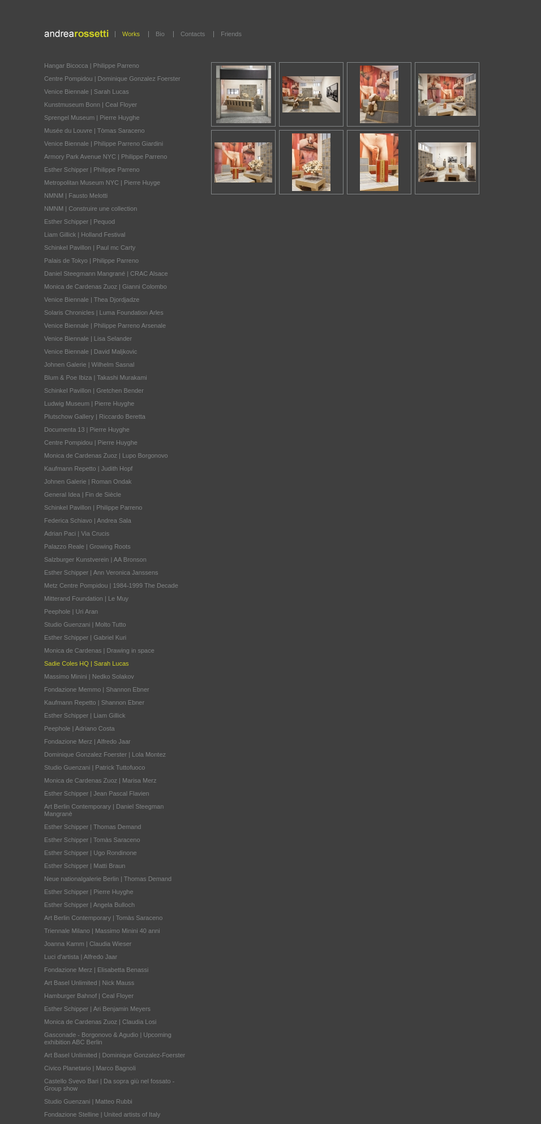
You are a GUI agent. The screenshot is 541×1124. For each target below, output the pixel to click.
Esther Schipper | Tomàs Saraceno (92, 839)
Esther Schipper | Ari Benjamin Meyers (97, 1008)
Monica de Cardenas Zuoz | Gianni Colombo (105, 286)
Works (131, 34)
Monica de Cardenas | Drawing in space (99, 650)
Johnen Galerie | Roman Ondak (88, 481)
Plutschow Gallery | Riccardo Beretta (94, 416)
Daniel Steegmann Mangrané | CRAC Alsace (106, 273)
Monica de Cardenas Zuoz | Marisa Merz (100, 780)
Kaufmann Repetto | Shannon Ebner (94, 702)
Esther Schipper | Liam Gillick (84, 715)
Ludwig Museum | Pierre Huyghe (89, 403)
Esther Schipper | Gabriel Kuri (85, 637)
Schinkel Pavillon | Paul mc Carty (89, 247)
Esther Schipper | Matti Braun (84, 865)
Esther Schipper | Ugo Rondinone (90, 852)
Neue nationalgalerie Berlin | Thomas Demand (107, 878)
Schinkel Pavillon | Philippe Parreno (93, 507)
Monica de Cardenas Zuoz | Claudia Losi (100, 1021)
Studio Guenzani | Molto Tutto (85, 624)
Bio (160, 34)
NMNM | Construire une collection (90, 208)
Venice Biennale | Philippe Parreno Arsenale (105, 325)
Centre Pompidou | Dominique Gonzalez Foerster (112, 78)
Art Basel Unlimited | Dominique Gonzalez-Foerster (114, 1055)
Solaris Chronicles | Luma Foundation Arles (104, 312)
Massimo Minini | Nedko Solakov (89, 676)
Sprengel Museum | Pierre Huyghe (92, 117)
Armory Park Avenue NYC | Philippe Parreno (105, 156)
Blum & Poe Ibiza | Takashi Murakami (95, 377)
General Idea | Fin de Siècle (82, 494)
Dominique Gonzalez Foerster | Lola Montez (105, 754)
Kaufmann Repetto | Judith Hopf (88, 468)
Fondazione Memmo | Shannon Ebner (96, 689)
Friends (231, 34)
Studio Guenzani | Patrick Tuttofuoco (94, 767)
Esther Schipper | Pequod (79, 221)
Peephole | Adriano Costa (79, 728)
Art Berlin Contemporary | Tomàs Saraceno (103, 917)
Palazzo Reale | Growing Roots (87, 546)
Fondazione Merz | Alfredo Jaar (87, 741)
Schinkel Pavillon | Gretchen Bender (94, 390)
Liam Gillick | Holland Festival (84, 234)
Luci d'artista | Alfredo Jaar (80, 956)
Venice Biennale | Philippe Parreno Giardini (103, 143)
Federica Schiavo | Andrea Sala (87, 520)
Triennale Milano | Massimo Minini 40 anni (102, 930)
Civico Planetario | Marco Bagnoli (90, 1068)
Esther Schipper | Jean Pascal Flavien (96, 793)
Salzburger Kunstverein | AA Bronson (95, 559)
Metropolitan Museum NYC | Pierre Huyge (102, 182)
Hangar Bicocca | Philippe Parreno (91, 65)
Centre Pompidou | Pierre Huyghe (91, 442)
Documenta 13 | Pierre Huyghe (87, 429)
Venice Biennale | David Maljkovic (90, 351)
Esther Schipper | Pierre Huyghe (89, 891)
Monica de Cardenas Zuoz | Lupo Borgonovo (106, 455)
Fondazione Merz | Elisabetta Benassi (96, 969)
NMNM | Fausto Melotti (76, 195)
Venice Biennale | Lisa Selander (88, 338)
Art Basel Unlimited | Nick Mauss (89, 982)
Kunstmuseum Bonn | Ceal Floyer (90, 104)
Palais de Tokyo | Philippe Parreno (91, 260)
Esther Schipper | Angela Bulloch (89, 904)
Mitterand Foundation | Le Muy (86, 598)
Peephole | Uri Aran (71, 611)
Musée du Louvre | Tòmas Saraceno (94, 130)
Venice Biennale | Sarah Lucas (86, 91)
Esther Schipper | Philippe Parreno (92, 169)
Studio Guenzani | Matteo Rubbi (88, 1101)
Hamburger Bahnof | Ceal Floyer (89, 995)
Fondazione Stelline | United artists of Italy (102, 1114)
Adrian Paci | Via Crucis (76, 533)
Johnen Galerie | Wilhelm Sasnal (89, 364)
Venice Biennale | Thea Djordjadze (91, 299)
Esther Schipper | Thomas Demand (92, 826)
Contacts (193, 34)
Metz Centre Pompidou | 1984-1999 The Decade (111, 585)
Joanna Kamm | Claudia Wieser (87, 943)
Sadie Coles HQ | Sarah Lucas (86, 663)
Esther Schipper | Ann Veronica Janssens (101, 572)
